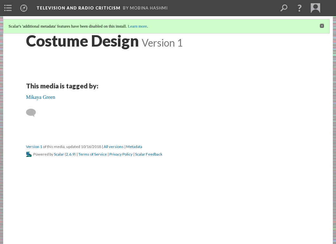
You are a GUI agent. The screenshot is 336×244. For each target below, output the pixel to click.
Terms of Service (92, 154)
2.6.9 (70, 154)
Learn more (137, 26)
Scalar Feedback (148, 154)
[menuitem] (8, 8)
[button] (299, 8)
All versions (114, 146)
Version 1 (34, 146)
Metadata (134, 146)
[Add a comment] (34, 113)
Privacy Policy (120, 154)
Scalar (59, 154)
